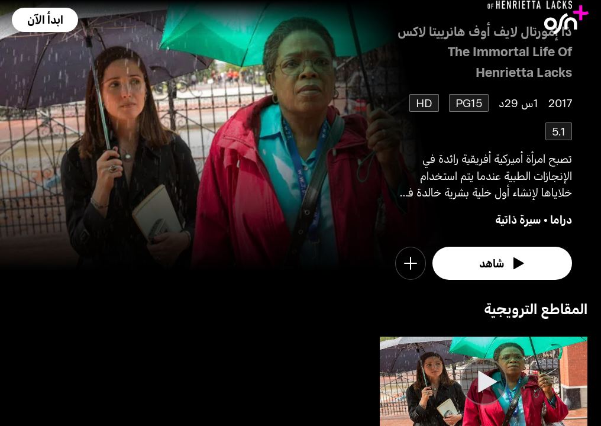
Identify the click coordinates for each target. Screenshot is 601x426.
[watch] (502, 263)
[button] (45, 20)
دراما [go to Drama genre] (561, 219)
